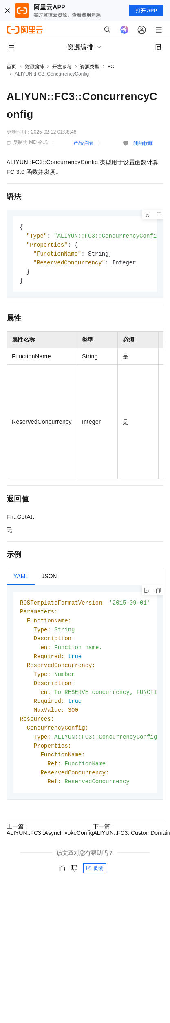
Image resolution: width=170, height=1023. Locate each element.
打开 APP (146, 10)
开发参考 (62, 66)
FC (111, 66)
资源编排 (34, 66)
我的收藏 (143, 143)
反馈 (94, 879)
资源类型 (89, 66)
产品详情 (83, 143)
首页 (11, 66)
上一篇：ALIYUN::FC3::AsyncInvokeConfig (50, 840)
